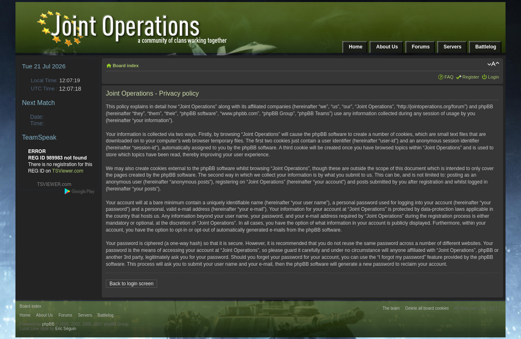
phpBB (48, 324)
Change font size (493, 64)
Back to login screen (131, 284)
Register (470, 76)
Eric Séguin (65, 328)
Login (493, 76)
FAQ (448, 76)
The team (391, 308)
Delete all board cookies (427, 308)
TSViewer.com (67, 170)
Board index (126, 65)
